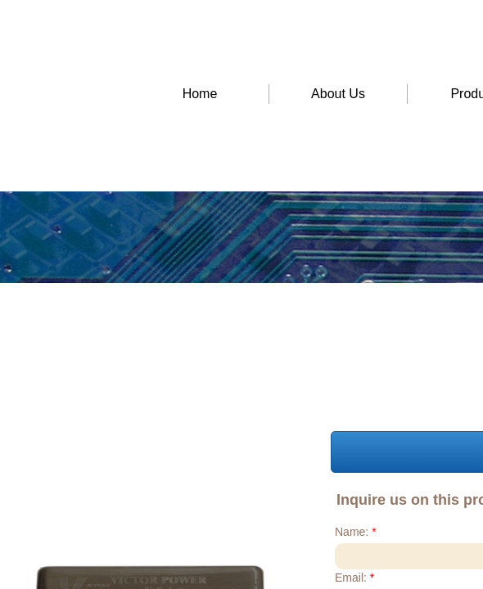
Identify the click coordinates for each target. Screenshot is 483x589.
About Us (338, 94)
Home (200, 94)
